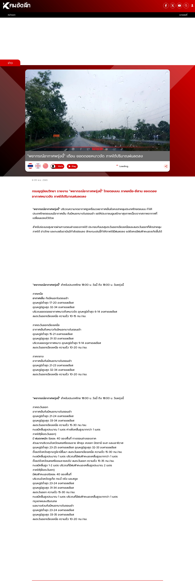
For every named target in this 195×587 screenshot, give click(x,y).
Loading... (124, 166)
